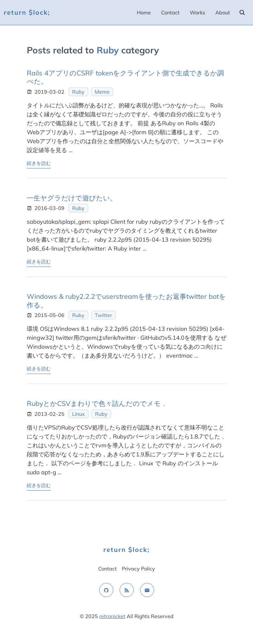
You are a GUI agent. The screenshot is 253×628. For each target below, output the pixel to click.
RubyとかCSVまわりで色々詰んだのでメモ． (97, 403)
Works (197, 12)
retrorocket (112, 616)
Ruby (78, 92)
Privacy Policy (138, 568)
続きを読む (39, 162)
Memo (102, 92)
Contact (170, 12)
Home (144, 12)
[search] (242, 12)
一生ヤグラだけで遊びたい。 (72, 198)
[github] (106, 590)
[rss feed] (127, 590)
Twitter (103, 315)
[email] (147, 590)
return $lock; (27, 12)
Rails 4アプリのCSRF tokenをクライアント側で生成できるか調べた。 (125, 77)
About (222, 12)
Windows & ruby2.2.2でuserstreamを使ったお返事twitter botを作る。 (126, 300)
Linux (78, 414)
